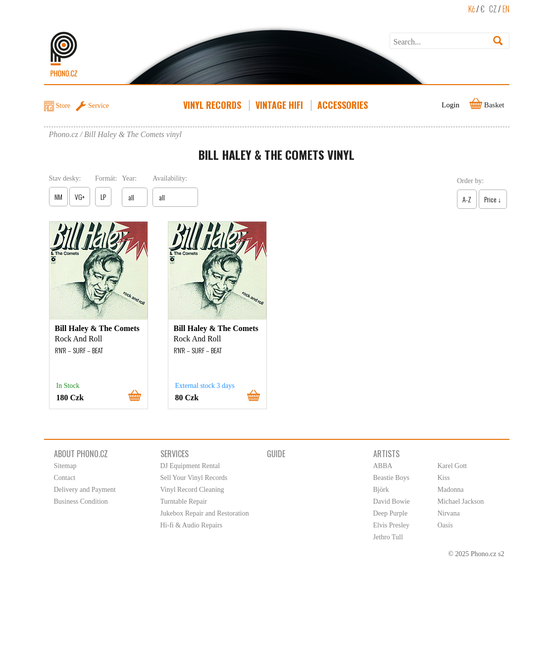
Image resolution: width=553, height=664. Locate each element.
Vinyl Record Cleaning (192, 489)
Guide (276, 454)
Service (98, 105)
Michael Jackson (461, 501)
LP (103, 196)
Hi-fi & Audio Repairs (191, 525)
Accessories (343, 104)
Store (63, 105)
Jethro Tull (388, 537)
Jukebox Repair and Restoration (204, 513)
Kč (471, 9)
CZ (493, 9)
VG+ (80, 196)
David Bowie (391, 501)
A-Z (466, 199)
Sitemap (65, 466)
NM (58, 196)
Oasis (445, 525)
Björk (381, 489)
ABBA (383, 466)
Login (450, 105)
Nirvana (449, 513)
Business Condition (81, 501)
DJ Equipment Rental (190, 466)
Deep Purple (390, 513)
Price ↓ (493, 199)
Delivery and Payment (85, 489)
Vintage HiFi (280, 104)
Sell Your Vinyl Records (194, 477)
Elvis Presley (391, 525)
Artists (386, 454)
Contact (65, 477)
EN (506, 9)
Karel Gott (452, 466)
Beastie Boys (391, 477)
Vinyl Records (213, 104)
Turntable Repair (183, 501)
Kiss (444, 477)
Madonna (451, 489)
